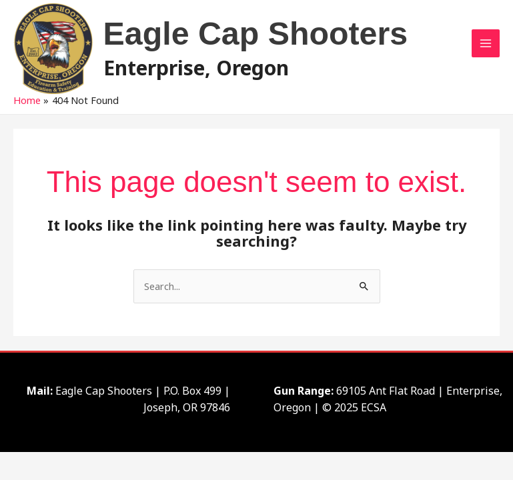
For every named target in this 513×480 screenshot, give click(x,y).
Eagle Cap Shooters (255, 33)
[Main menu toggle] (486, 43)
